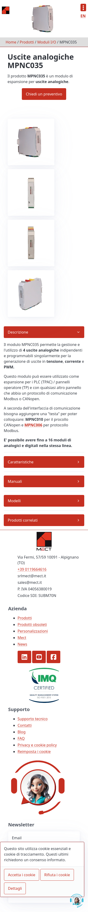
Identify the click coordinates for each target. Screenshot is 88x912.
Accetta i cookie (21, 874)
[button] (24, 657)
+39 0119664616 (32, 569)
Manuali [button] (15, 481)
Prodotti (27, 42)
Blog (22, 731)
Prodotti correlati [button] (23, 520)
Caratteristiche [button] (21, 462)
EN (83, 15)
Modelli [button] (14, 500)
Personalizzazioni (33, 631)
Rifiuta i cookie (57, 874)
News (22, 644)
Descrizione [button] (18, 332)
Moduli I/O (46, 42)
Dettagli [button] (15, 888)
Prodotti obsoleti (32, 624)
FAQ (21, 738)
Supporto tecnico (33, 718)
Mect (22, 637)
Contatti (25, 725)
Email (17, 837)
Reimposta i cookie (34, 751)
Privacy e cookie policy (37, 745)
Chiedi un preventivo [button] (44, 94)
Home (11, 42)
